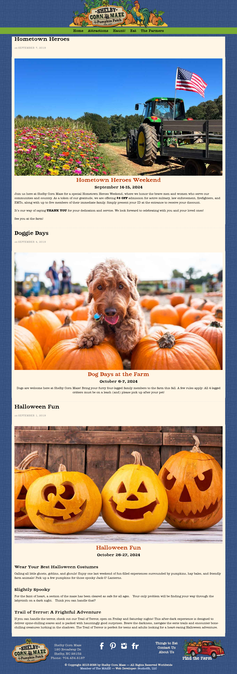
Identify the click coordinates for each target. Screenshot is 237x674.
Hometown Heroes (41, 39)
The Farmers (152, 31)
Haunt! (119, 31)
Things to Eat (167, 643)
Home (78, 31)
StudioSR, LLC (147, 668)
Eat (133, 31)
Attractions (98, 31)
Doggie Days (31, 233)
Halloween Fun (36, 407)
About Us (166, 652)
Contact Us (167, 648)
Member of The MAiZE (95, 668)
